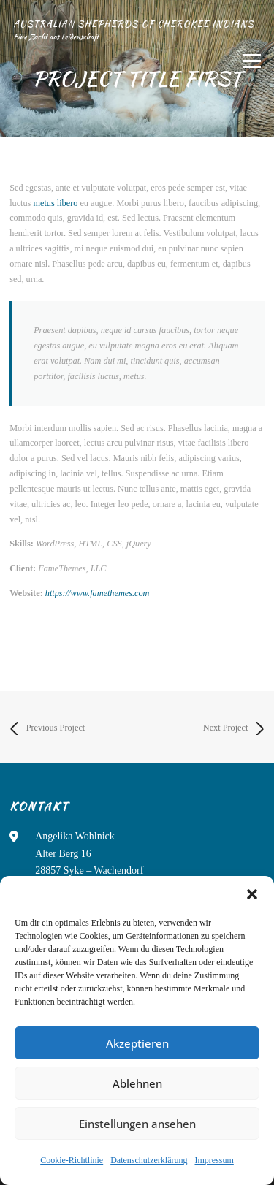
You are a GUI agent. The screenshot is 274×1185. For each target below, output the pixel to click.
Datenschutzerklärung (148, 1160)
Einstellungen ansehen (137, 1123)
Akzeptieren (137, 1043)
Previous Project (47, 728)
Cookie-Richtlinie (71, 1160)
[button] (252, 894)
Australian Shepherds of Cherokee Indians (133, 24)
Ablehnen (137, 1083)
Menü (250, 61)
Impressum (213, 1160)
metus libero (55, 203)
